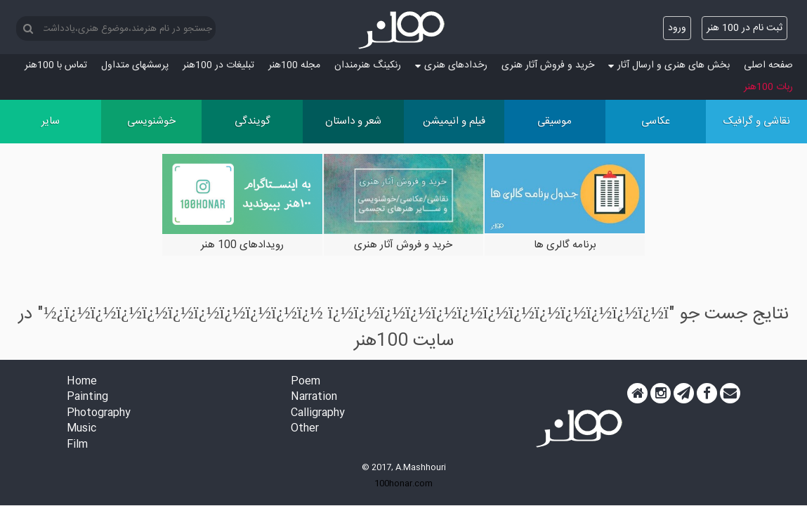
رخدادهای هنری (451, 65)
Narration (314, 397)
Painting (87, 397)
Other (305, 429)
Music (81, 429)
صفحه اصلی (768, 65)
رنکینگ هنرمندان (367, 65)
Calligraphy (318, 414)
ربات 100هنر (768, 87)
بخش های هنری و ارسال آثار (669, 65)
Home (82, 382)
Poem (305, 382)
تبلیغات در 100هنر (218, 65)
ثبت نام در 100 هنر (744, 28)
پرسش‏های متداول (135, 65)
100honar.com (403, 483)
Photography (99, 414)
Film (77, 445)
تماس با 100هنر (56, 65)
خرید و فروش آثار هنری (547, 65)
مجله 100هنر (294, 65)
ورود (677, 28)
